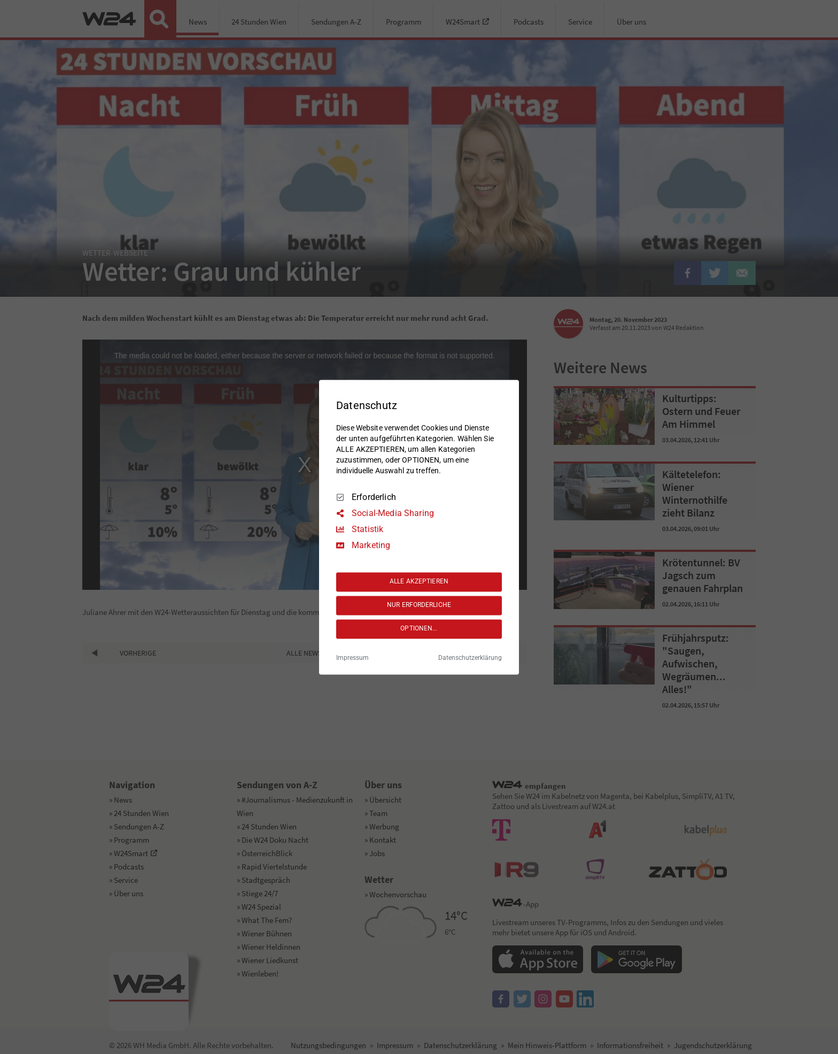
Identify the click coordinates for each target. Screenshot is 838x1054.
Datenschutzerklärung (470, 658)
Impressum (352, 658)
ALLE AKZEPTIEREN (419, 582)
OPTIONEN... (418, 629)
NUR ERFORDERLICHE (419, 605)
